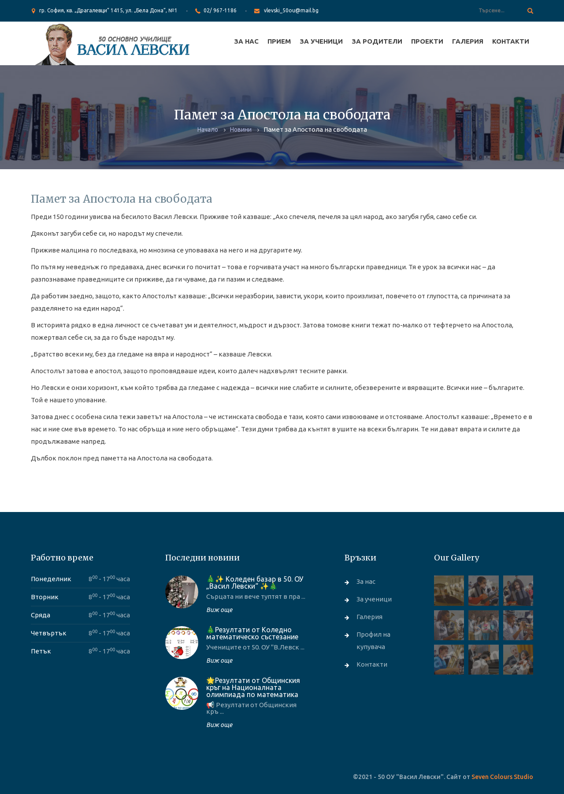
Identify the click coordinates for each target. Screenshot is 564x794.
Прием (279, 41)
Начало (207, 129)
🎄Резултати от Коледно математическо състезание (252, 633)
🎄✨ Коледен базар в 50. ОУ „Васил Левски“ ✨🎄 (254, 582)
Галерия (467, 41)
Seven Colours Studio (502, 776)
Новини (241, 129)
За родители (377, 41)
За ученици (321, 41)
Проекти (427, 41)
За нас (246, 41)
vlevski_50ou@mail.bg (291, 10)
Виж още (219, 610)
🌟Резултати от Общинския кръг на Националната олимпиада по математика (253, 687)
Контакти (510, 41)
